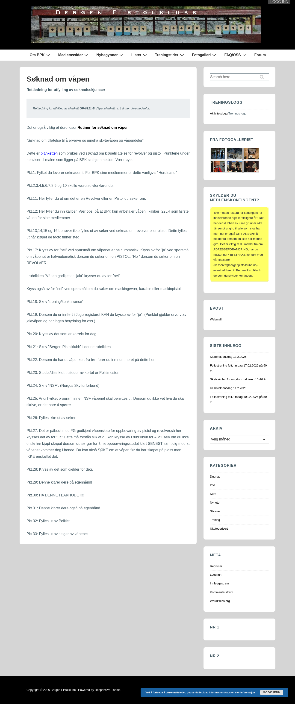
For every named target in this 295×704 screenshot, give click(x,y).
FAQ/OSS (235, 55)
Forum (260, 55)
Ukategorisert (219, 528)
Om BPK (40, 55)
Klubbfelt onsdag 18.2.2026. (228, 356)
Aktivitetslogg (219, 113)
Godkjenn (271, 692)
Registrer (216, 566)
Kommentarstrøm (221, 592)
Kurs (213, 494)
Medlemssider (74, 55)
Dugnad (215, 476)
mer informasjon (245, 692)
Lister (139, 55)
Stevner (215, 511)
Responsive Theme (108, 690)
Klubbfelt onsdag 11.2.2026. (228, 388)
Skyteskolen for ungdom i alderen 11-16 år (238, 379)
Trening (215, 520)
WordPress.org (220, 601)
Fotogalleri (205, 55)
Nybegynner (110, 55)
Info (212, 485)
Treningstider (170, 55)
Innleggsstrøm (219, 583)
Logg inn (215, 574)
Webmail (215, 319)
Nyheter (215, 502)
